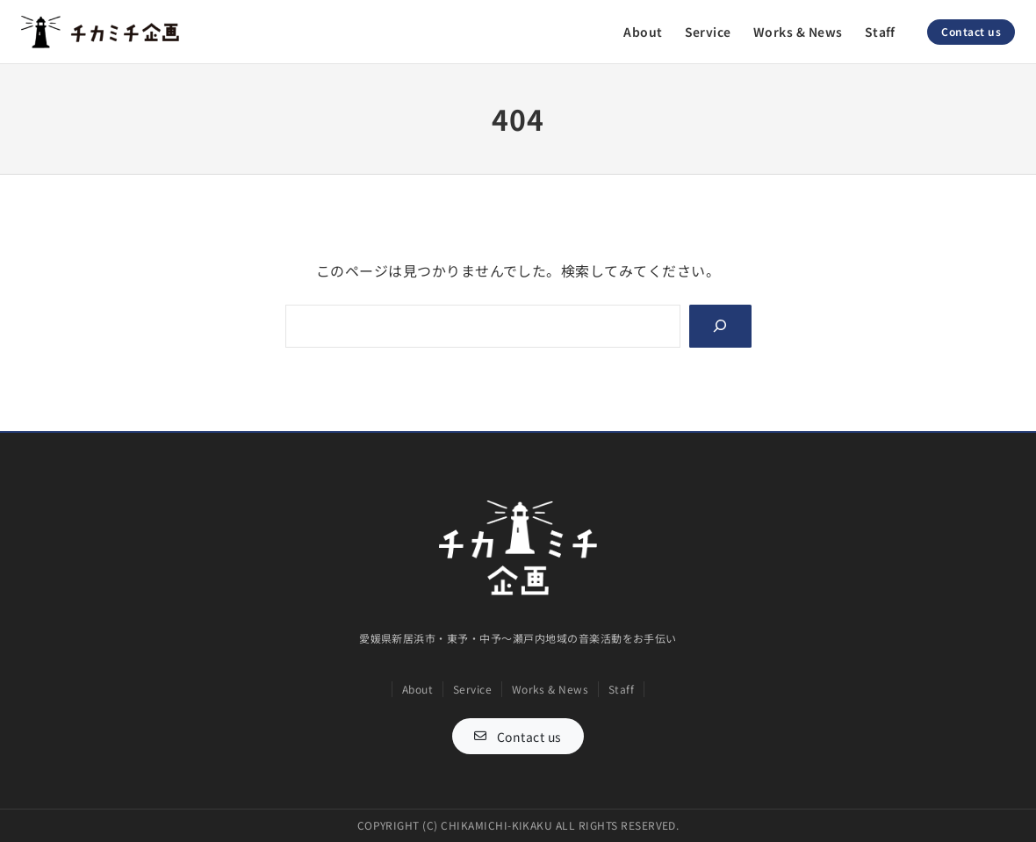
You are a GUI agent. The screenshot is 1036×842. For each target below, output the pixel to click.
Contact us (971, 31)
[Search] (720, 326)
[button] (517, 736)
